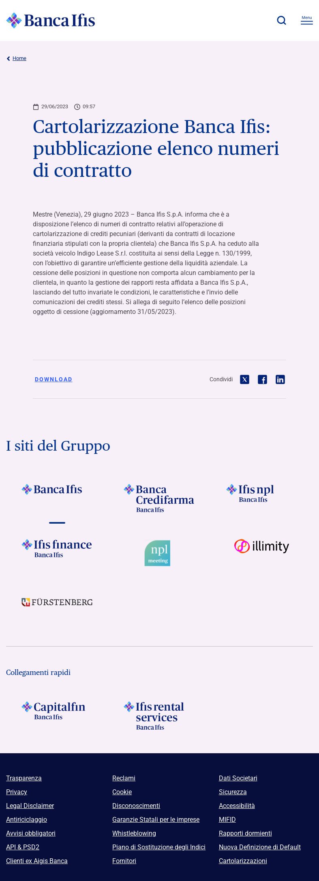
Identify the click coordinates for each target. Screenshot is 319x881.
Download (54, 379)
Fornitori (124, 861)
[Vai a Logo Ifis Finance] (57, 553)
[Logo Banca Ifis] (50, 20)
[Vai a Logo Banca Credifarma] (159, 498)
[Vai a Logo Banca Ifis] (57, 498)
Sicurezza (233, 792)
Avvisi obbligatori (31, 833)
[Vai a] (262, 498)
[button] (281, 20)
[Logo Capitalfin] (57, 715)
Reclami (123, 778)
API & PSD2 (22, 847)
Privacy (16, 792)
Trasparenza (24, 778)
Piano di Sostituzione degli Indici (159, 847)
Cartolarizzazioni (243, 861)
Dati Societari (238, 778)
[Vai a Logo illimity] (262, 553)
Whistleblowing (134, 833)
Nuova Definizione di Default (260, 847)
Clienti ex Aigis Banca (37, 861)
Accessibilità (237, 806)
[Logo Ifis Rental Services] (159, 715)
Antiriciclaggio (26, 819)
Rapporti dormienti (245, 833)
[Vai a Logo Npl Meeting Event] (159, 553)
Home (16, 58)
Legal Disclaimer (30, 806)
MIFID (227, 819)
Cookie (122, 792)
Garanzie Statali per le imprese (155, 819)
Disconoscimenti (136, 806)
